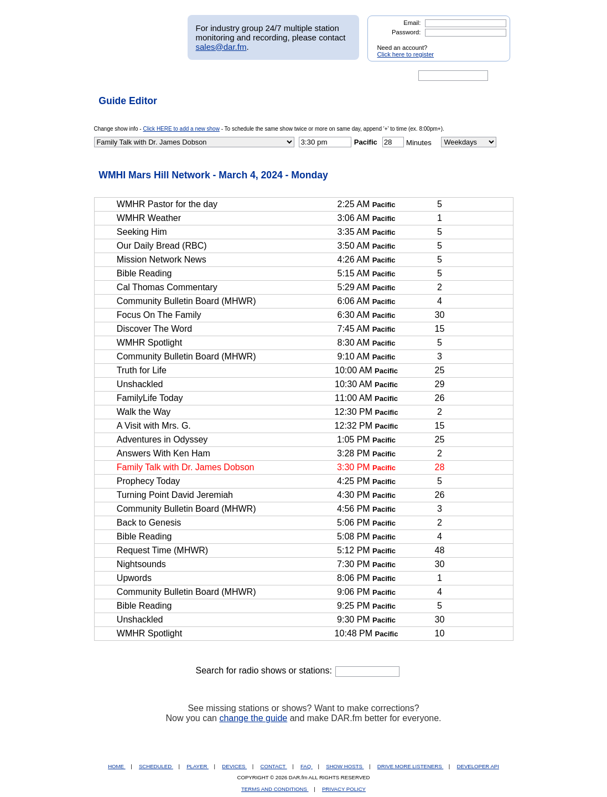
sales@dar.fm (221, 47)
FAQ (306, 766)
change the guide (253, 718)
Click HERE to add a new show (181, 129)
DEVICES (234, 766)
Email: (412, 22)
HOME (116, 766)
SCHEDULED (156, 766)
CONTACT (274, 766)
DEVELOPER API (478, 766)
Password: (406, 32)
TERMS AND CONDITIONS (275, 789)
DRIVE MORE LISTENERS (410, 766)
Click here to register (405, 54)
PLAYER (197, 766)
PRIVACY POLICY (344, 789)
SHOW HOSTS (345, 766)
